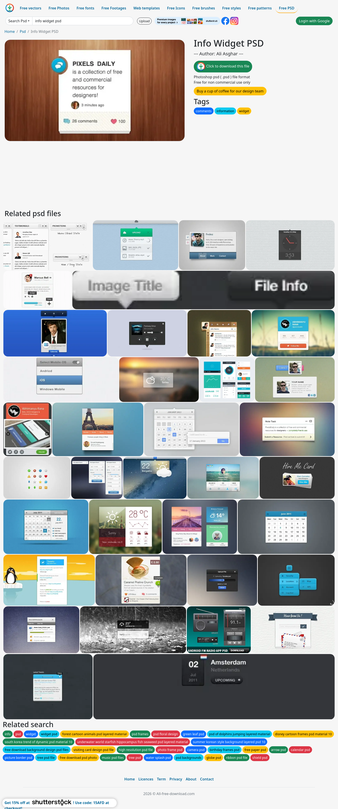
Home (10, 31)
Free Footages (113, 8)
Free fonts (85, 8)
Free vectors (30, 8)
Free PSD (286, 8)
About (191, 779)
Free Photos (58, 8)
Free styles (231, 8)
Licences (145, 779)
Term (161, 779)
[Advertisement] (139, 174)
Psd (23, 31)
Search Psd (17, 20)
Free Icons (176, 8)
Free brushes (203, 8)
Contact (207, 779)
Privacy (175, 779)
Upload (144, 21)
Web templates (146, 8)
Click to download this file (223, 66)
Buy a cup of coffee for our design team (230, 91)
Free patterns (260, 8)
